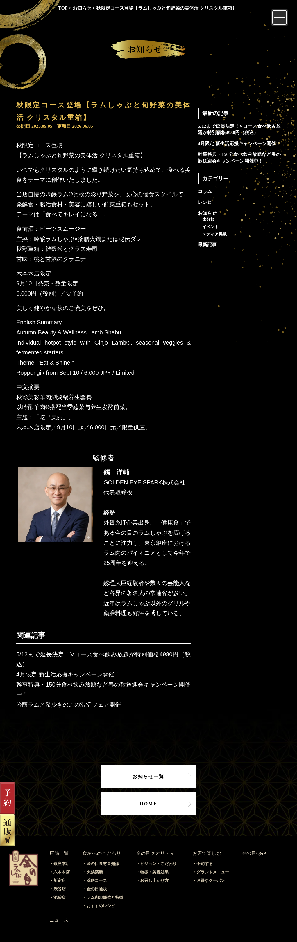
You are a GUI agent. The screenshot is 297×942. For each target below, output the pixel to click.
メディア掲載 (214, 234)
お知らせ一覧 (148, 776)
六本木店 (61, 872)
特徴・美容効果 (154, 872)
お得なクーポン (210, 880)
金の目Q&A (254, 853)
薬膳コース (97, 880)
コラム (205, 191)
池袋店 (59, 897)
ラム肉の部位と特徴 (105, 897)
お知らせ (207, 213)
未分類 (208, 219)
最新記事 (207, 244)
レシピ (205, 202)
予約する (204, 864)
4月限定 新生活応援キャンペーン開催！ (68, 674)
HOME (148, 803)
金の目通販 (97, 889)
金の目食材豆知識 (103, 864)
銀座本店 (61, 864)
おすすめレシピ (101, 906)
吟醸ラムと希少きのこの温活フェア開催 (68, 704)
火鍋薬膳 (95, 872)
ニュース (59, 920)
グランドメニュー (212, 872)
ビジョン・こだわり (158, 864)
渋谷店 (59, 889)
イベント (210, 226)
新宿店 (59, 880)
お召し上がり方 (154, 880)
